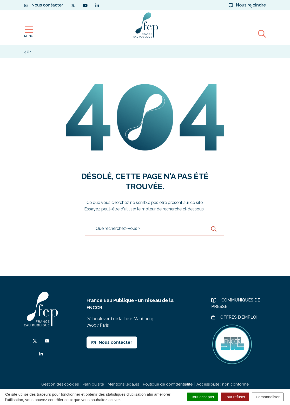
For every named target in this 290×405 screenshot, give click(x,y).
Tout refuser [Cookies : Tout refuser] (235, 397)
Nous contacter (111, 342)
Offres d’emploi (239, 317)
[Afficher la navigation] (28, 32)
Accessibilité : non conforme (222, 384)
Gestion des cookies (60, 384)
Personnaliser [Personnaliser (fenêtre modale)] (268, 397)
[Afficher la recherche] (262, 33)
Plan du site (93, 384)
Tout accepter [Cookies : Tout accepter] (202, 397)
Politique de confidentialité (168, 384)
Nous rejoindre (247, 5)
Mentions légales (123, 384)
